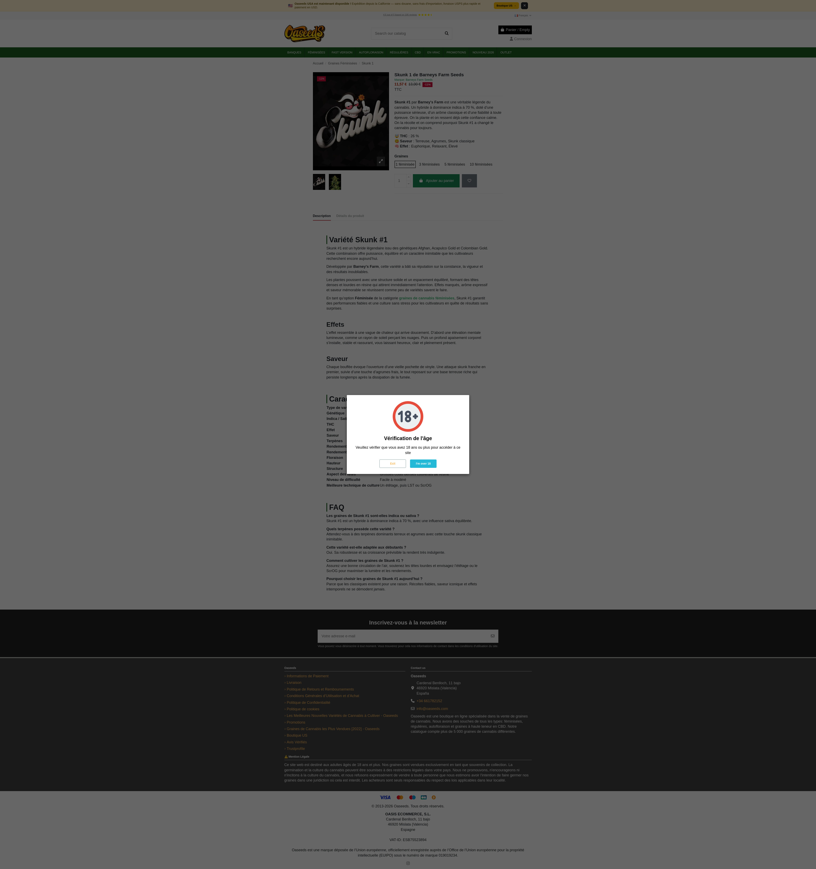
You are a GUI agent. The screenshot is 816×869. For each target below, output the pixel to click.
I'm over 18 (423, 463)
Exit (392, 463)
